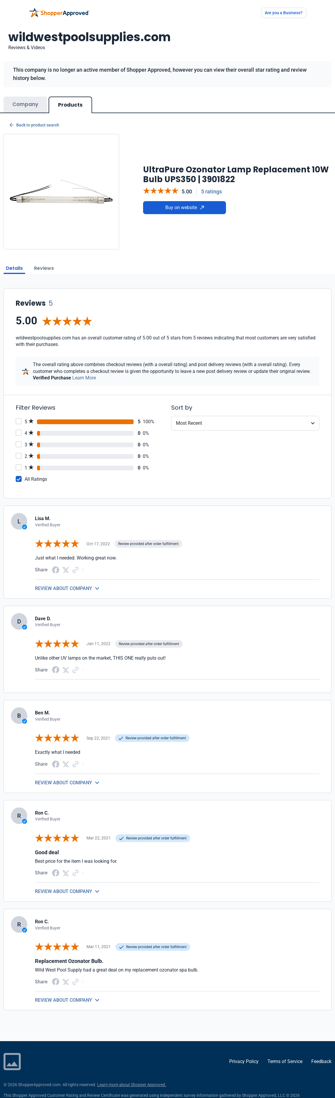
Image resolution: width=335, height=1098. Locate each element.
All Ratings (36, 479)
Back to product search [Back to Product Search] (34, 125)
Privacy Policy (244, 1061)
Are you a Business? (283, 12)
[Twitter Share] (65, 570)
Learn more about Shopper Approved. (131, 1084)
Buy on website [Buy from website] (184, 207)
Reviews (44, 268)
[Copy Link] (75, 569)
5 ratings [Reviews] (211, 191)
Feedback (321, 1061)
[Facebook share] (55, 569)
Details (14, 268)
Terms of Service (284, 1061)
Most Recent (189, 423)
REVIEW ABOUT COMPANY (63, 588)
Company (25, 104)
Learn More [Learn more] (84, 378)
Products (70, 104)
